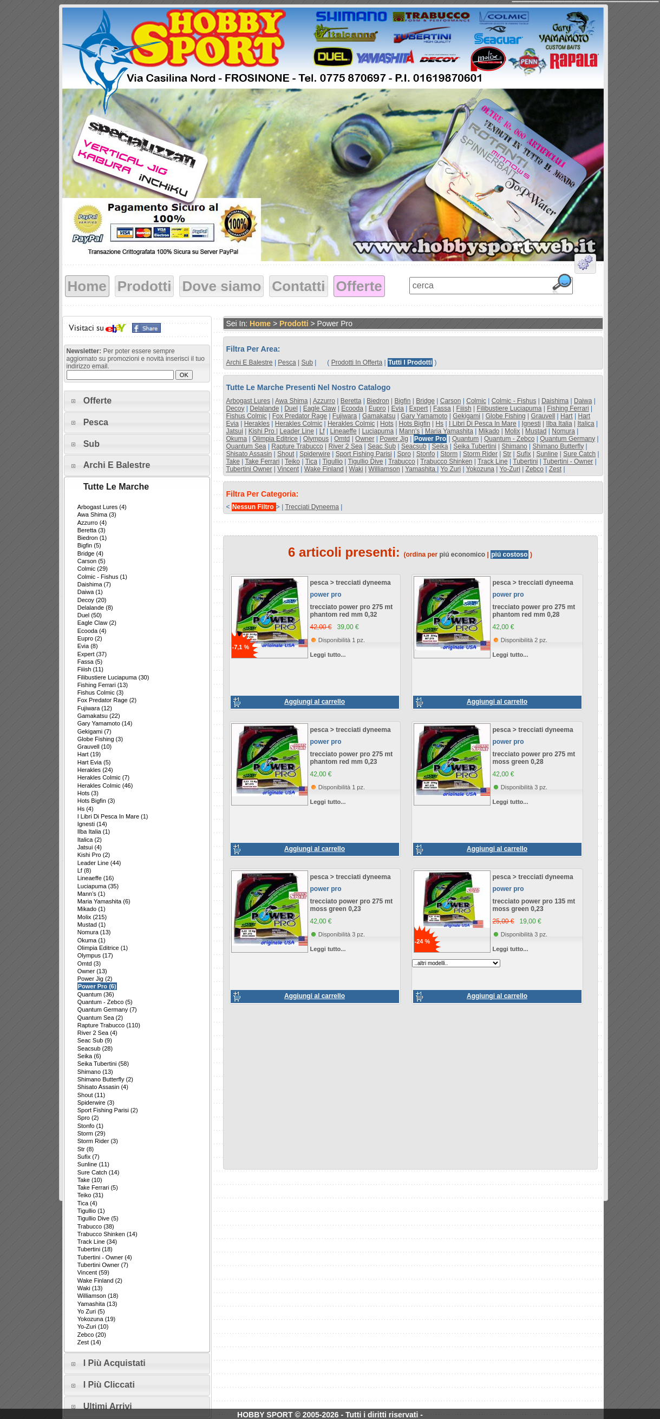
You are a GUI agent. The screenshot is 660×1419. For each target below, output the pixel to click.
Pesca (95, 422)
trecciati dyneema (312, 507)
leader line (296, 431)
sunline (547, 454)
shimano (514, 446)
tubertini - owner (568, 461)
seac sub (382, 446)
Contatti (298, 286)
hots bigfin (414, 423)
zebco (535, 469)
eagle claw (319, 408)
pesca (287, 362)
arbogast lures (248, 401)
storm (449, 454)
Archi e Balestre (117, 465)
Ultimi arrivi (107, 1406)
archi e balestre (249, 362)
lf (322, 431)
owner (364, 439)
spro (404, 454)
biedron (378, 401)
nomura (563, 431)
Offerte (359, 286)
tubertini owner (249, 469)
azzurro (324, 401)
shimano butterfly (558, 446)
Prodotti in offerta (357, 362)
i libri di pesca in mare (483, 423)
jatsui (234, 431)
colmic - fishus (514, 401)
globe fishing (506, 416)
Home (87, 286)
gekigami (466, 416)
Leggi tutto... (328, 654)
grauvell (543, 416)
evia (397, 408)
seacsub (414, 446)
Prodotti (144, 286)
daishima (554, 401)
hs (439, 423)
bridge (425, 401)
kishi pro (262, 431)
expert (418, 408)
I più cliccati (109, 1384)
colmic (476, 401)
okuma (236, 439)
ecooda (352, 408)
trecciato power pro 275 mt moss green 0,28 (534, 757)
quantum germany (567, 439)
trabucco (401, 461)
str (507, 454)
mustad (535, 431)
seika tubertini (474, 446)
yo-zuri (510, 469)
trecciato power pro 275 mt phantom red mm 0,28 (534, 610)
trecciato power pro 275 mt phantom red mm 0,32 (351, 610)
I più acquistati (114, 1363)
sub (307, 362)
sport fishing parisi (364, 454)
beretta (351, 401)
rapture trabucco (297, 446)
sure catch (579, 454)
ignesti (530, 423)
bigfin (402, 401)
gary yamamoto (424, 416)
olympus (316, 439)
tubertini (525, 461)
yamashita (421, 469)
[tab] (137, 401)
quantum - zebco (509, 439)
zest (555, 469)
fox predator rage (299, 416)
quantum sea (246, 446)
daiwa (583, 401)
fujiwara (344, 416)
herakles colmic (298, 423)
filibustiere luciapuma (508, 408)
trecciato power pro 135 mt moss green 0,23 (534, 905)
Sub (91, 443)
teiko (292, 461)
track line (493, 461)
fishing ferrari (568, 408)
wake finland (324, 469)
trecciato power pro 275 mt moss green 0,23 (351, 905)
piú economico (463, 554)
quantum (465, 439)
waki (356, 469)
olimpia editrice (275, 439)
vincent (288, 469)
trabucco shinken (446, 461)
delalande (264, 408)
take (233, 461)
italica (585, 423)
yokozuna (480, 469)
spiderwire (314, 454)
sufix (524, 454)
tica (311, 461)
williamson (384, 469)
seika (440, 446)
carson (450, 401)
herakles (257, 423)
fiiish (464, 408)
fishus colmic (246, 416)
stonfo (425, 454)
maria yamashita (449, 431)
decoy (235, 408)
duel (291, 408)
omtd (342, 439)
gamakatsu (378, 416)
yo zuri (451, 469)
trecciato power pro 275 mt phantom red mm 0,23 (351, 757)
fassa (442, 408)
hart (566, 416)
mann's (409, 431)
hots (387, 423)
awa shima (291, 401)
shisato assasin (249, 454)
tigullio (332, 461)
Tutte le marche (116, 486)
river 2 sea (346, 446)
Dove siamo (221, 286)
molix (512, 431)
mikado (489, 431)
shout (285, 454)
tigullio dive (365, 461)
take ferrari (262, 461)
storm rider (480, 454)
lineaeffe (343, 431)
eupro (377, 408)
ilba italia (559, 423)
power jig (394, 439)
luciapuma (378, 431)
